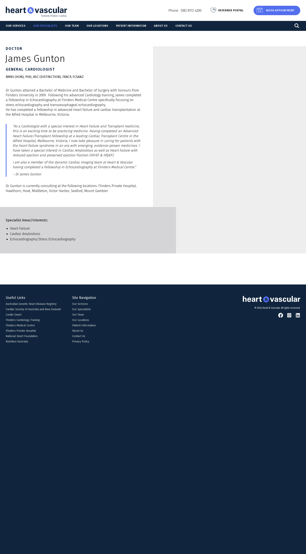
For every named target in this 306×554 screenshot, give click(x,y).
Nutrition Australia (17, 341)
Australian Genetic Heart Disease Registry (31, 304)
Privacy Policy (80, 341)
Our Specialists (45, 25)
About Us (161, 25)
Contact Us (183, 25)
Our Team (72, 25)
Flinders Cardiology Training (23, 320)
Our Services (15, 25)
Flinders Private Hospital (21, 330)
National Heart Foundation (22, 336)
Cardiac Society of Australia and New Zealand (33, 309)
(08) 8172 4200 (191, 10)
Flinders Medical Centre (20, 325)
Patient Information (131, 25)
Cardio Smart (13, 314)
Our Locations (97, 25)
